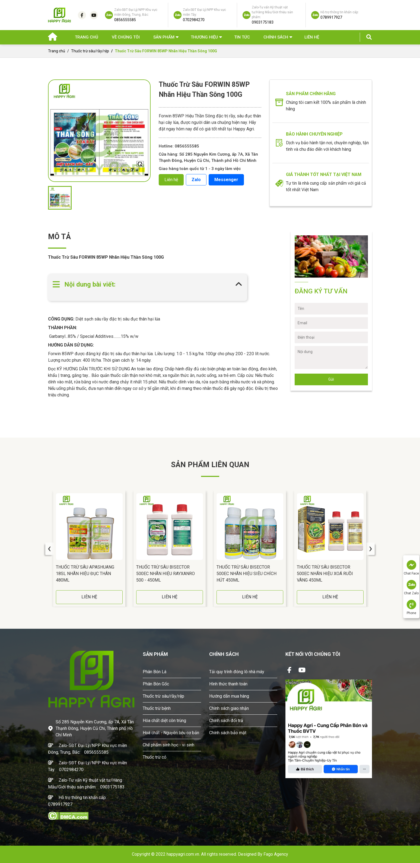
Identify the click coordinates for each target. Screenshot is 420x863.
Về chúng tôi (126, 37)
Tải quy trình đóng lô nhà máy (236, 671)
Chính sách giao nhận (229, 708)
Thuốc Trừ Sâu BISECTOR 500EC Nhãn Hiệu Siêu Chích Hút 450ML (246, 573)
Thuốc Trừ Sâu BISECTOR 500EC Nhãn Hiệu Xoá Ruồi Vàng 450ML (325, 573)
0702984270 (71, 769)
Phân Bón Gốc (156, 683)
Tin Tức (242, 37)
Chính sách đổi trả (226, 720)
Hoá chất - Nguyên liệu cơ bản (171, 732)
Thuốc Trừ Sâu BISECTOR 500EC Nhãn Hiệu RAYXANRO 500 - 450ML (165, 573)
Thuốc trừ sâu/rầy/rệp (90, 51)
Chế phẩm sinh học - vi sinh (168, 744)
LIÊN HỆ (89, 596)
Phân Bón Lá (154, 671)
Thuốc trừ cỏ (154, 757)
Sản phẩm (163, 37)
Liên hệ (311, 37)
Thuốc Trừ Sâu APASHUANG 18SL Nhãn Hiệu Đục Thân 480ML (85, 573)
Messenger (226, 179)
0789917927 (60, 804)
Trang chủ (86, 37)
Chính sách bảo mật (227, 732)
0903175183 (112, 787)
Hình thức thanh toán (228, 683)
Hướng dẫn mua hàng (229, 696)
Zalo (196, 179)
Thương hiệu (204, 37)
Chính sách (275, 37)
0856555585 (96, 752)
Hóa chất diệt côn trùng (164, 720)
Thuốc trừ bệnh (157, 708)
